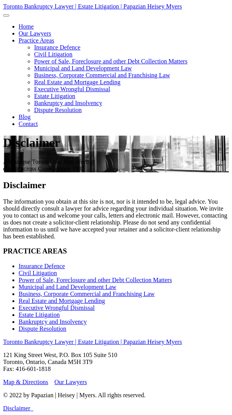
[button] (36, 40)
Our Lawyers (70, 382)
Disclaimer (16, 408)
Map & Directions (25, 382)
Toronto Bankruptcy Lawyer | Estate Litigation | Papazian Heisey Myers (92, 6)
